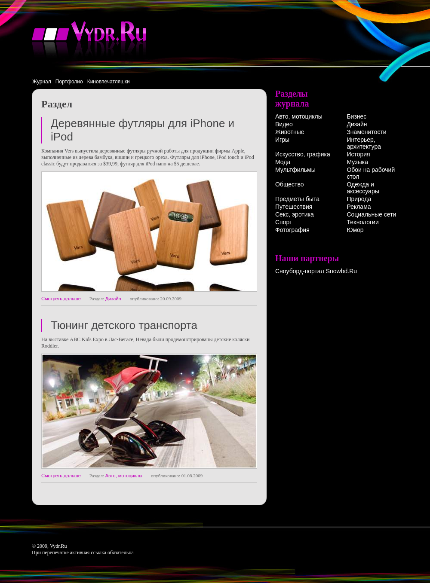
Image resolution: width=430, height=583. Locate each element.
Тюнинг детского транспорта (124, 325)
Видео (284, 124)
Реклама (359, 206)
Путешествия (293, 206)
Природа (359, 198)
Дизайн (113, 298)
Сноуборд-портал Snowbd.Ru (316, 271)
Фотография (292, 229)
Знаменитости (366, 131)
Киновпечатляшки (108, 82)
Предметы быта (297, 198)
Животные (289, 131)
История (358, 154)
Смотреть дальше (61, 298)
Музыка (357, 162)
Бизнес (356, 116)
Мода (282, 162)
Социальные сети (371, 214)
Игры (282, 139)
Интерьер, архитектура (364, 143)
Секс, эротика (294, 214)
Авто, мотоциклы (123, 475)
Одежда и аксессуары (363, 188)
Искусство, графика (302, 154)
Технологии (362, 222)
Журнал (41, 82)
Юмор (355, 229)
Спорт (283, 222)
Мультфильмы (295, 169)
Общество (289, 184)
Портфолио (69, 82)
